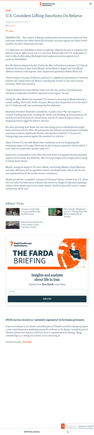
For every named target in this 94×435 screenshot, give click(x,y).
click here (26, 342)
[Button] (9, 31)
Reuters (11, 26)
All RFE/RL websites (32, 432)
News (8, 11)
